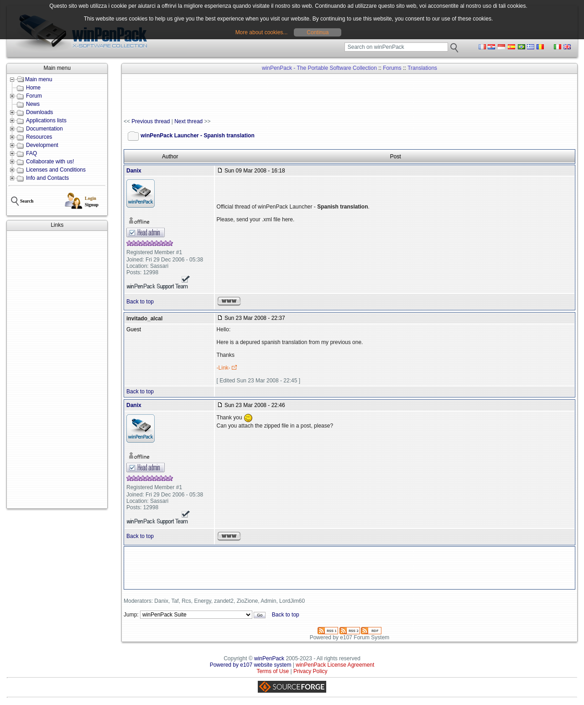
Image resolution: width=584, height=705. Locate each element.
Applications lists (46, 120)
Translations (422, 68)
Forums (392, 68)
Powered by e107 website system (251, 665)
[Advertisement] (57, 370)
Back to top (140, 301)
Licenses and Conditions (56, 170)
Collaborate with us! (50, 161)
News (33, 104)
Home (33, 87)
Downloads (39, 112)
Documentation (44, 128)
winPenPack (269, 658)
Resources (39, 137)
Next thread (188, 121)
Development (42, 145)
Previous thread (150, 121)
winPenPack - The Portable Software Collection (319, 68)
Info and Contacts (47, 178)
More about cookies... (261, 32)
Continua (317, 32)
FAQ (31, 153)
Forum (34, 96)
